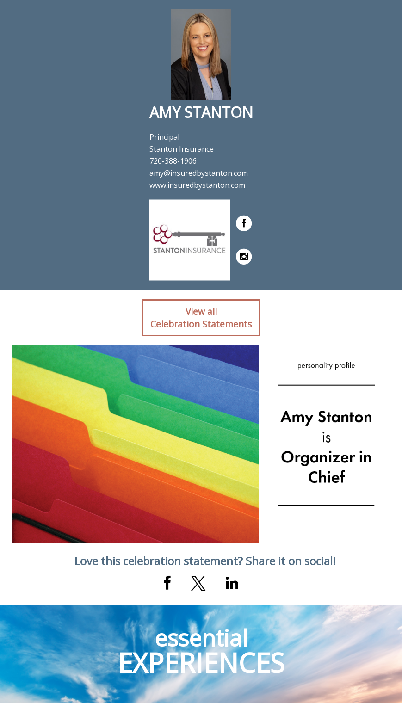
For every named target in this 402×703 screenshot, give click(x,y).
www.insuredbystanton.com (197, 185)
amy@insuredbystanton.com (198, 173)
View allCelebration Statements (201, 317)
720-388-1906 (173, 161)
